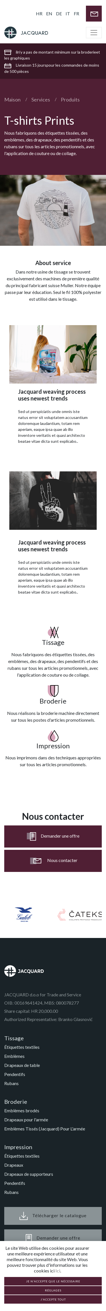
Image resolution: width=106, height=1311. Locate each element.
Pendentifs (14, 1074)
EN (49, 13)
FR (76, 13)
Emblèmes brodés (21, 1110)
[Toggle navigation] (94, 32)
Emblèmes (14, 1056)
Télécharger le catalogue (53, 1216)
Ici (57, 1270)
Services (40, 99)
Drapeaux (13, 1165)
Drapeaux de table (22, 1065)
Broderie (15, 1101)
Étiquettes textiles (22, 1047)
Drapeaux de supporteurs (28, 1174)
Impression (18, 1146)
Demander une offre (53, 836)
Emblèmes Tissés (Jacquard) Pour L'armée (44, 1128)
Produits (70, 99)
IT (68, 13)
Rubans (11, 1083)
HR (39, 13)
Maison (12, 99)
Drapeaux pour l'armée (26, 1119)
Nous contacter (53, 861)
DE (59, 13)
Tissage (14, 1038)
